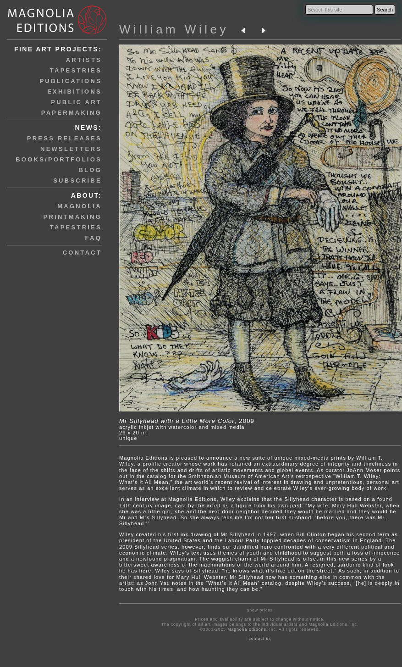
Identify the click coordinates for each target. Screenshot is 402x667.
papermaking (71, 112)
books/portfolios (59, 159)
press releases (64, 138)
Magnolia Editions (246, 629)
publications (70, 81)
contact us (259, 638)
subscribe (77, 180)
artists (84, 59)
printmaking (73, 216)
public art (76, 102)
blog (90, 170)
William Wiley (174, 29)
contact (82, 252)
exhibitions (74, 91)
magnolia (79, 206)
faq (93, 237)
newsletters (71, 148)
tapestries (76, 70)
